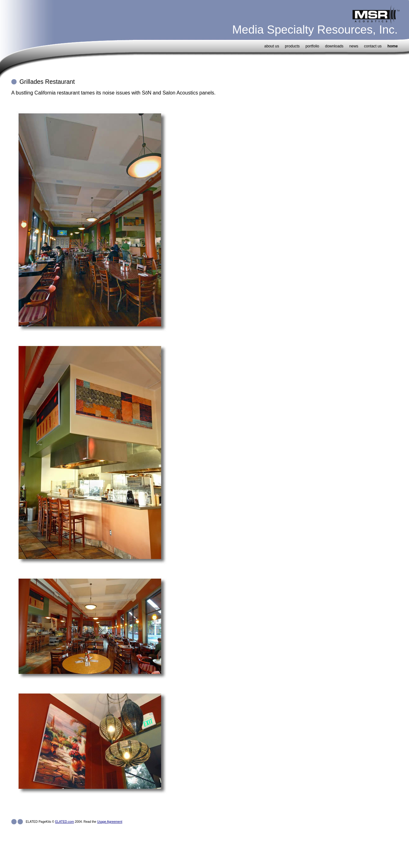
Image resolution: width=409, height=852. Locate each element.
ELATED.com (64, 821)
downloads (334, 46)
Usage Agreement (109, 821)
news (353, 46)
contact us (373, 46)
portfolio (312, 46)
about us (271, 46)
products (292, 46)
